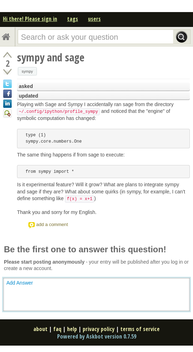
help (72, 329)
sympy (27, 71)
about (40, 329)
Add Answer (19, 283)
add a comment (52, 224)
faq (57, 329)
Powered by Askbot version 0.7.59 (96, 336)
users (94, 19)
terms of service (140, 329)
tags (72, 19)
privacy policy (99, 329)
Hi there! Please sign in (30, 19)
